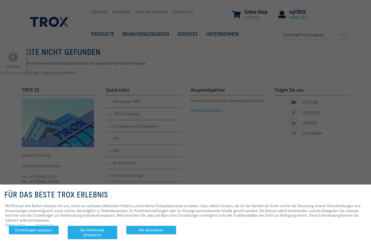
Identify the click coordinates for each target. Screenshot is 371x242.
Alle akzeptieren (151, 230)
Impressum (44, 225)
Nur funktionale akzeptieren (92, 232)
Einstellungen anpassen (33, 230)
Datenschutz (15, 225)
